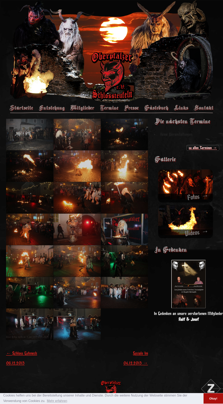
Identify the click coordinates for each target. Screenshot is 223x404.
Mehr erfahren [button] (57, 401)
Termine (109, 107)
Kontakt (203, 107)
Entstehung (52, 107)
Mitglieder (82, 107)
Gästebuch (156, 107)
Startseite (21, 107)
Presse (131, 107)
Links (181, 107)
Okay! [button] (213, 398)
